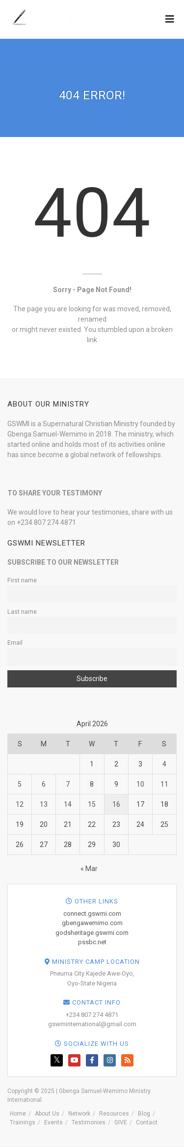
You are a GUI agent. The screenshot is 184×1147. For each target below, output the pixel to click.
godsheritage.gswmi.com (92, 932)
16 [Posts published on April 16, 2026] (116, 804)
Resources (114, 1113)
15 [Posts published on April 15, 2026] (92, 804)
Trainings (22, 1122)
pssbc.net (92, 942)
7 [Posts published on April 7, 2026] (68, 784)
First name (22, 580)
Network (79, 1113)
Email (15, 642)
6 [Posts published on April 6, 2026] (44, 784)
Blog (144, 1113)
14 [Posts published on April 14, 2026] (68, 804)
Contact (147, 1122)
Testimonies (88, 1122)
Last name (22, 611)
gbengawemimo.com (92, 923)
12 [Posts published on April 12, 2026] (20, 804)
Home (18, 1113)
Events (53, 1122)
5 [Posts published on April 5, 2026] (20, 784)
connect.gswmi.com (92, 913)
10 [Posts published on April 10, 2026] (140, 784)
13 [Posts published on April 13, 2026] (44, 804)
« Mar (89, 869)
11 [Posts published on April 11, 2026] (164, 784)
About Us (47, 1113)
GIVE (120, 1122)
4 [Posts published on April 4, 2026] (164, 764)
